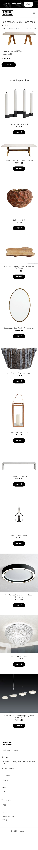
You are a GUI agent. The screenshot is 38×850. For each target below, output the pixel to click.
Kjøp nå (9, 65)
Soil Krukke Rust (19, 220)
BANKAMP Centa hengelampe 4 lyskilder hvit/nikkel (19, 717)
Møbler (4, 788)
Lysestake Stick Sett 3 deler (19, 124)
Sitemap (4, 820)
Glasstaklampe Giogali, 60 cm (19, 656)
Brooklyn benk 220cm (19, 476)
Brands (13, 51)
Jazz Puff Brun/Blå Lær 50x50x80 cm (19, 373)
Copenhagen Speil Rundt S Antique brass (19, 328)
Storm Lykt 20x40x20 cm (19, 433)
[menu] (34, 12)
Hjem (3, 28)
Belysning (5, 780)
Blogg (4, 805)
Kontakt (4, 808)
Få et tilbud (28, 4)
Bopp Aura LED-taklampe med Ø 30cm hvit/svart (19, 596)
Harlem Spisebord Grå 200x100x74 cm (19, 161)
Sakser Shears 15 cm (19, 536)
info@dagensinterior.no (10, 768)
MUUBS (19, 51)
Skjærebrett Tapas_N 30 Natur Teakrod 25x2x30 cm (19, 268)
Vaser (4, 791)
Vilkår (3, 812)
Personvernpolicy (8, 816)
